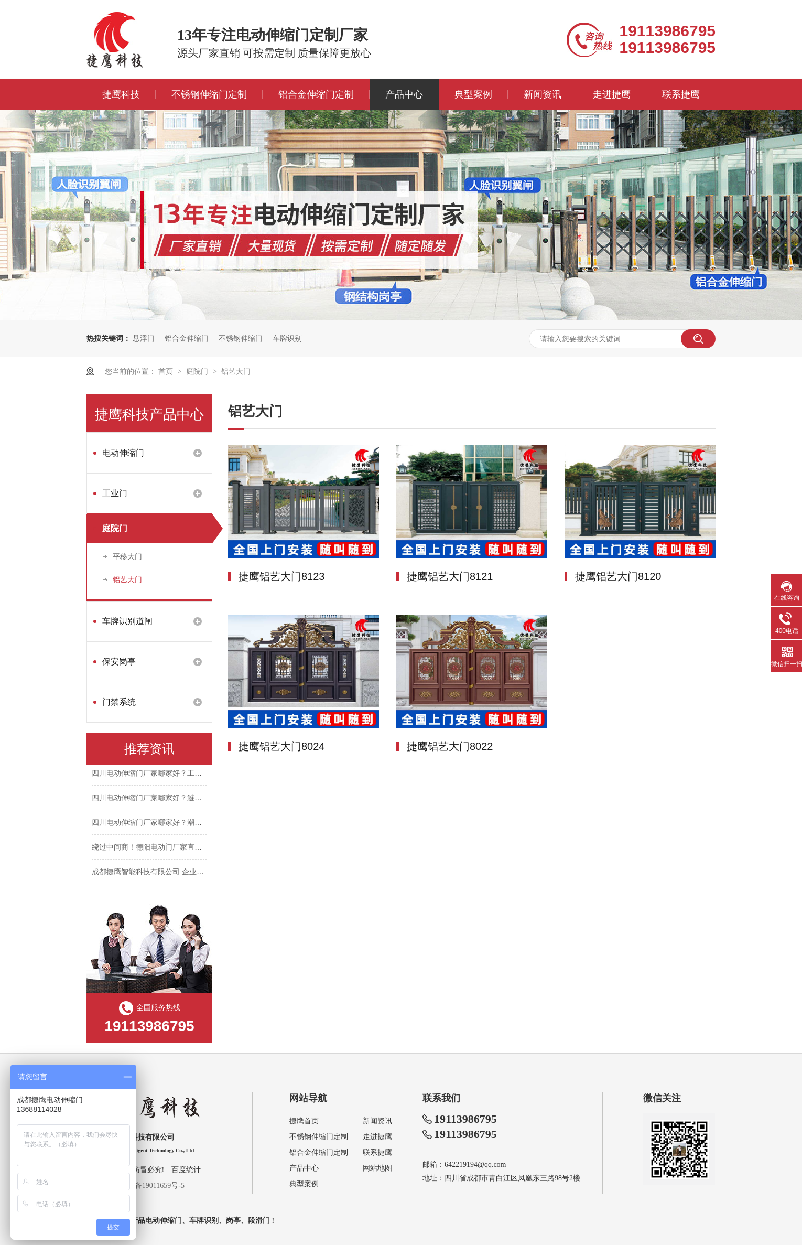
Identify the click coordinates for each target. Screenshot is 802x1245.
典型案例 (473, 94)
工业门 (114, 493)
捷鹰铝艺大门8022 (450, 746)
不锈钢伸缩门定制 (209, 94)
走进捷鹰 (612, 94)
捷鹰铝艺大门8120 (618, 576)
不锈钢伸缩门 (241, 338)
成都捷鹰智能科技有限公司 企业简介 (151, 872)
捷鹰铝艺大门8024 (282, 746)
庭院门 (198, 371)
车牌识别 (287, 338)
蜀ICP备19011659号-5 (150, 1185)
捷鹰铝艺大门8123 (282, 576)
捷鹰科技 (121, 94)
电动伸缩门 (123, 452)
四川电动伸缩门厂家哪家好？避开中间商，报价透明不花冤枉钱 (194, 799)
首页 (166, 371)
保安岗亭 (119, 661)
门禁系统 (119, 701)
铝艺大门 (236, 371)
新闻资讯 (542, 94)
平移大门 (127, 556)
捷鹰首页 (304, 1121)
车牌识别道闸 (127, 621)
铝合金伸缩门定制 (316, 94)
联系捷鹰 (681, 94)
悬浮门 (144, 338)
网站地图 (377, 1168)
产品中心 (404, 94)
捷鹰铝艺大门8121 (450, 576)
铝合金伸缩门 (187, 338)
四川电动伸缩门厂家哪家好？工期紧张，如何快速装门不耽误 (191, 774)
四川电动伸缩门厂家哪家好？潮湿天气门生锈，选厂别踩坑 (187, 823)
